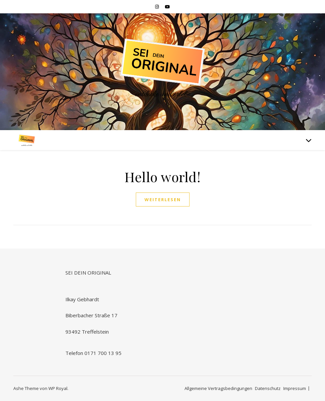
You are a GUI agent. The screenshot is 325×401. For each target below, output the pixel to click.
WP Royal (57, 388)
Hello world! (162, 176)
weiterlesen (162, 199)
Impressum (294, 388)
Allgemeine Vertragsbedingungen (218, 388)
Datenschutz (268, 388)
